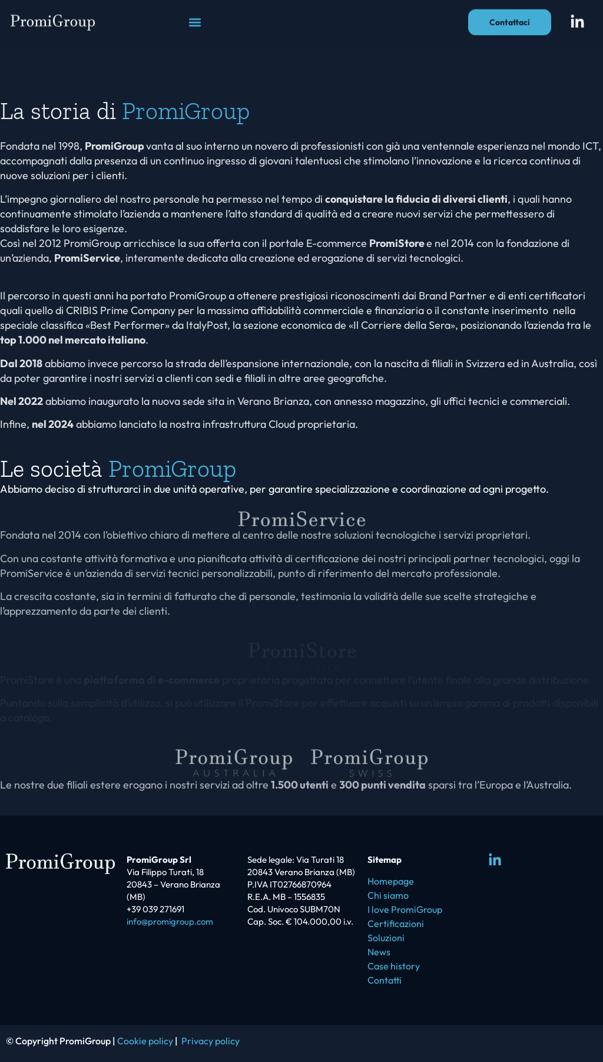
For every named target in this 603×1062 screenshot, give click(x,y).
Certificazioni (395, 923)
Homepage (390, 881)
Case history (393, 966)
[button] (194, 17)
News (378, 952)
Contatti (384, 980)
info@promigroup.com (170, 921)
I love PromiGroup (404, 909)
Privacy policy (210, 1041)
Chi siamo (388, 895)
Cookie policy (145, 1041)
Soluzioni (386, 938)
